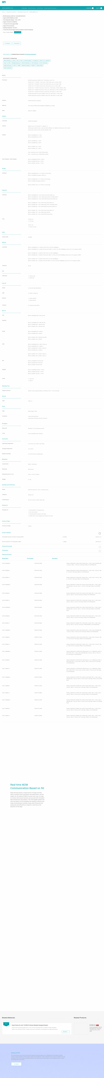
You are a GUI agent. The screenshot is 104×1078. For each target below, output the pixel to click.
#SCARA (33, 62)
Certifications (52, 529)
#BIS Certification (7, 57)
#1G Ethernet (35, 57)
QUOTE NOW (17, 29)
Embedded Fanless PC (19, 9)
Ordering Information (56, 6)
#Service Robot (40, 62)
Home (3, 9)
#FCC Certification (43, 60)
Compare (6, 40)
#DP (9, 60)
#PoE (21, 57)
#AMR (19, 62)
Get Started (16, 1028)
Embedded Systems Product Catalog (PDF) (14, 514)
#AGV (15, 62)
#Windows (48, 57)
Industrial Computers (10, 9)
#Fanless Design (27, 57)
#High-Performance (8, 62)
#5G (17, 57)
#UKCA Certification (8, 65)
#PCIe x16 (42, 57)
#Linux (5, 60)
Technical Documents (52, 525)
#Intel (14, 57)
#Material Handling (26, 62)
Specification (36, 6)
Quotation (16, 40)
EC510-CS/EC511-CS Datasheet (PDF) (12, 519)
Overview (27, 6)
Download (45, 6)
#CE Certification (35, 60)
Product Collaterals (52, 510)
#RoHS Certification (26, 60)
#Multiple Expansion (16, 60)
